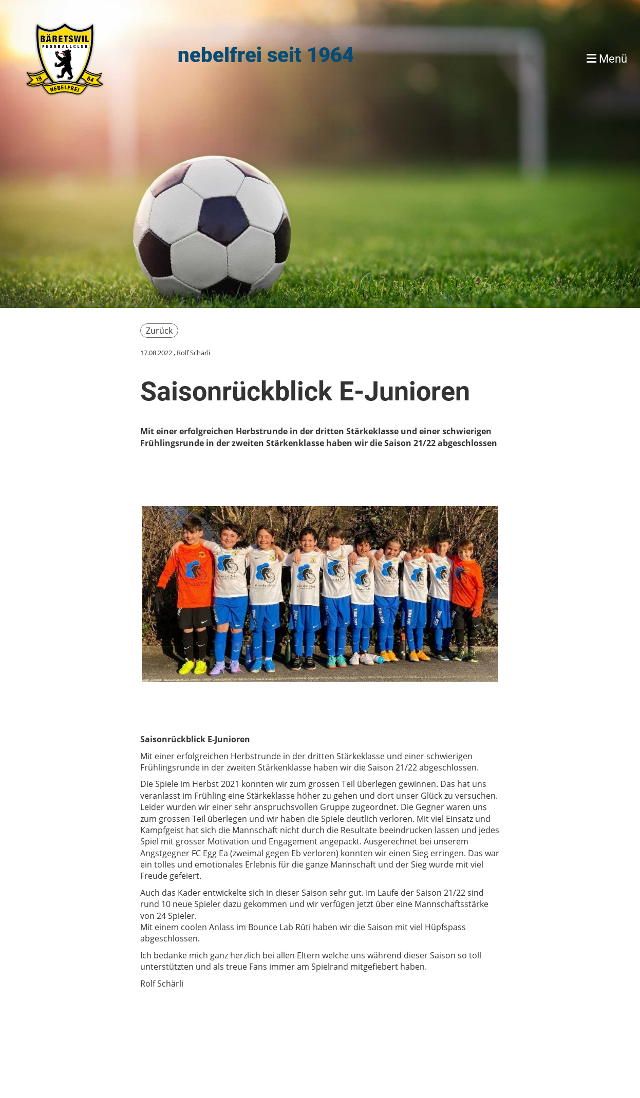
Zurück (159, 330)
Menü (607, 58)
